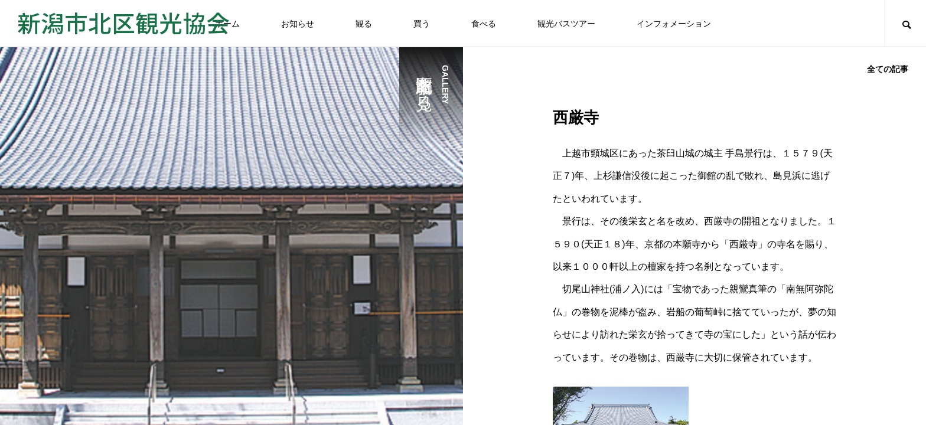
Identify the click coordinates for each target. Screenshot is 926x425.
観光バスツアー (566, 23)
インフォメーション (674, 23)
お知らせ (297, 23)
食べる (483, 23)
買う (421, 23)
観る (364, 23)
